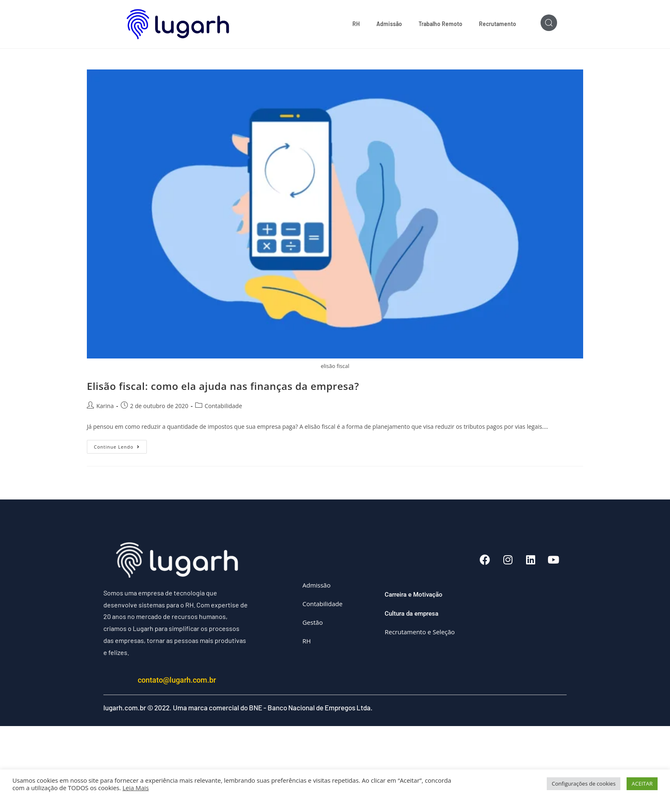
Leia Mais (135, 788)
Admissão (389, 23)
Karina (105, 406)
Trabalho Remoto (440, 23)
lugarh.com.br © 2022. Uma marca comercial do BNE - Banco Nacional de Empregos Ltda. (238, 707)
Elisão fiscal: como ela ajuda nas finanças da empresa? (223, 386)
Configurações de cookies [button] (583, 783)
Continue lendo (120, 445)
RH (356, 23)
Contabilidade (223, 406)
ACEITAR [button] (642, 783)
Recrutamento (497, 23)
